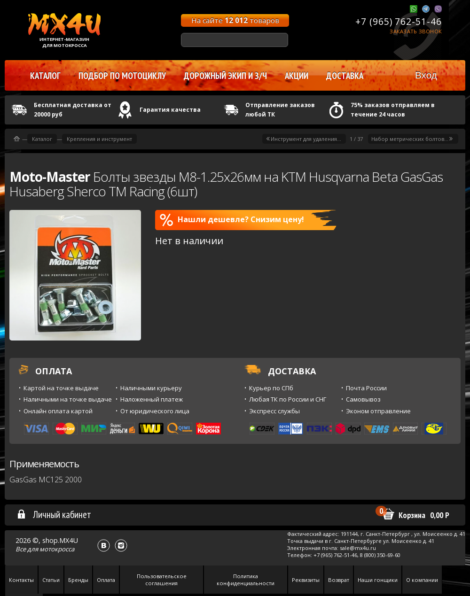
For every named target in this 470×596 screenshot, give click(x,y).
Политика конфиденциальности (245, 580)
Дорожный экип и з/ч (225, 75)
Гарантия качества (170, 110)
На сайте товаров (235, 20)
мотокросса (56, 549)
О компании (422, 579)
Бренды (78, 579)
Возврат (338, 579)
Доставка (344, 75)
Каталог (42, 138)
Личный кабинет (53, 514)
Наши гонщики (378, 579)
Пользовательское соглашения (162, 580)
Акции (296, 75)
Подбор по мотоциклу (122, 75)
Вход (426, 75)
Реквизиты (306, 579)
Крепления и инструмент (99, 138)
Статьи (51, 579)
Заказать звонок (416, 31)
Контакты (21, 579)
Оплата (106, 579)
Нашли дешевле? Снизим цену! (232, 219)
